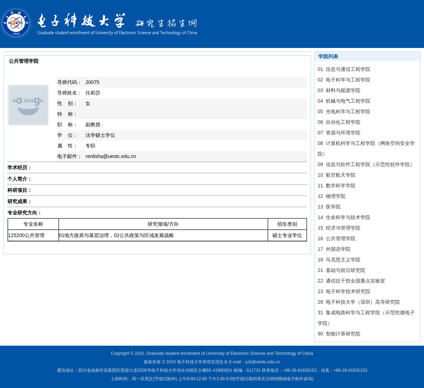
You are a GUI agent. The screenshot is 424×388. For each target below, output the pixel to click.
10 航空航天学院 (336, 175)
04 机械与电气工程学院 (344, 101)
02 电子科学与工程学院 (344, 80)
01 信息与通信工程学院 (344, 69)
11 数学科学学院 (336, 185)
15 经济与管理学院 (339, 228)
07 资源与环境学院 (339, 132)
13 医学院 (329, 207)
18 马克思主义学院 (339, 259)
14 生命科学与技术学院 (344, 217)
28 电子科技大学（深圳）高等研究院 (359, 302)
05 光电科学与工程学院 (344, 111)
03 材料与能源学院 (339, 90)
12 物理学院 (332, 196)
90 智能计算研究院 (339, 334)
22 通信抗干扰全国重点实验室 (351, 281)
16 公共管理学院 (336, 238)
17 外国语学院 (334, 249)
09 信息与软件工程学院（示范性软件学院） (366, 164)
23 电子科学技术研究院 (344, 291)
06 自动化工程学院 (339, 122)
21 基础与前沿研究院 (341, 270)
